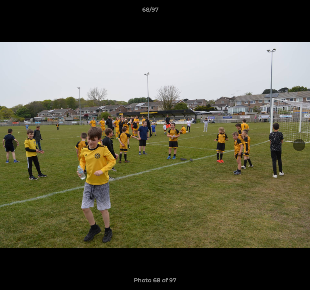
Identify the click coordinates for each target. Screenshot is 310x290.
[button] (281, 11)
